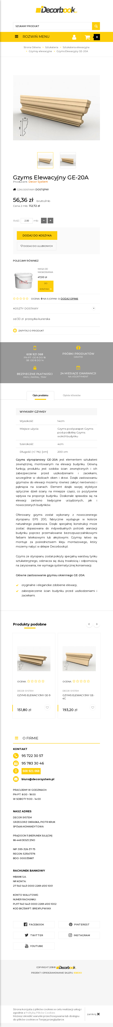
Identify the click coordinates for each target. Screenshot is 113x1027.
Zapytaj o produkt (28, 330)
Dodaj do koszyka (37, 235)
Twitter (34, 935)
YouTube (34, 946)
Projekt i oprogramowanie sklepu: (56, 972)
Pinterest (79, 924)
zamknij (93, 1014)
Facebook (34, 924)
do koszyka (46, 286)
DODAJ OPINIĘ (69, 298)
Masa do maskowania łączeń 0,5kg (45, 271)
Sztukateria (51, 47)
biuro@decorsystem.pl (38, 779)
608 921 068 (31, 771)
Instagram (79, 935)
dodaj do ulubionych (37, 246)
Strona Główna (32, 47)
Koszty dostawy (54, 308)
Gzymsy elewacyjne (40, 51)
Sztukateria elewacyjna (76, 47)
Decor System (38, 181)
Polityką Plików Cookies (40, 1012)
